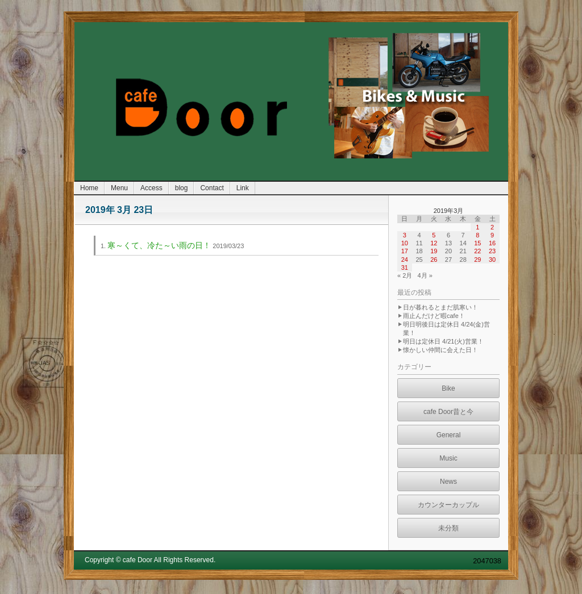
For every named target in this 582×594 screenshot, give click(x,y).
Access (151, 188)
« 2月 (404, 275)
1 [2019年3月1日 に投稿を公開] (477, 227)
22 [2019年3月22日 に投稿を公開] (477, 251)
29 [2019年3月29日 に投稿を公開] (477, 259)
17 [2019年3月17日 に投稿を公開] (404, 251)
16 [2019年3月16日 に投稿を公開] (492, 243)
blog (181, 188)
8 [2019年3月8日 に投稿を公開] (477, 235)
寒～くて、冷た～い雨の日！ (159, 245)
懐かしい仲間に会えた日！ (440, 349)
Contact (211, 188)
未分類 (448, 528)
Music (448, 458)
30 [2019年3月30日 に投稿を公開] (492, 259)
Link (242, 188)
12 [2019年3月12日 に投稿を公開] (433, 243)
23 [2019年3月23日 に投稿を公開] (492, 251)
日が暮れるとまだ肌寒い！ (440, 307)
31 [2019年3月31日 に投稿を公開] (404, 267)
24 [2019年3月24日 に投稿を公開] (404, 259)
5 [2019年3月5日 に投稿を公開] (433, 235)
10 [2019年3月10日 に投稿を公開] (404, 243)
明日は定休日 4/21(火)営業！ (443, 341)
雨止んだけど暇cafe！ (434, 315)
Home (89, 188)
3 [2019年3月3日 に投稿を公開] (404, 235)
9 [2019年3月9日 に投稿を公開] (492, 235)
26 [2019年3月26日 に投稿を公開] (433, 259)
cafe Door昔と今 (448, 412)
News (448, 482)
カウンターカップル (448, 505)
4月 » (424, 275)
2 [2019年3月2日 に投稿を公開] (492, 227)
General (448, 435)
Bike (448, 388)
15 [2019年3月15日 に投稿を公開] (477, 243)
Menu (119, 188)
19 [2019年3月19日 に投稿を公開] (433, 251)
